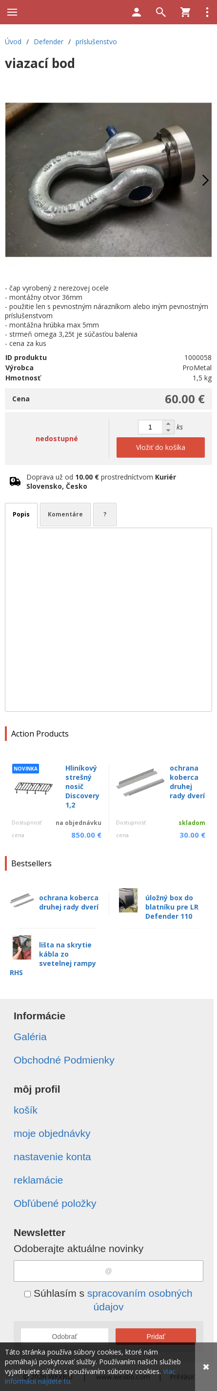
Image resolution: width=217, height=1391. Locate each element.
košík (26, 1110)
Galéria (30, 1036)
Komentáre (65, 514)
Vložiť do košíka (160, 447)
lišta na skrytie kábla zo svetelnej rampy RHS (53, 958)
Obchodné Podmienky (64, 1059)
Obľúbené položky (55, 1203)
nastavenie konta (52, 1156)
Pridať (156, 1336)
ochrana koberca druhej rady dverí (187, 781)
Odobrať (65, 1336)
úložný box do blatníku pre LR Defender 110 (171, 907)
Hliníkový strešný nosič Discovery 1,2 (82, 786)
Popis (21, 514)
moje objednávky (52, 1133)
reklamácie (38, 1179)
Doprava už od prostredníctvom (101, 481)
